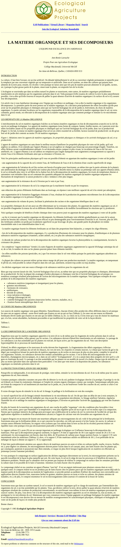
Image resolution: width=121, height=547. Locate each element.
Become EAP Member (66, 516)
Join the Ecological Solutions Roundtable (60, 29)
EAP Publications (41, 24)
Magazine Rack (73, 24)
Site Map (82, 516)
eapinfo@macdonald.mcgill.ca (20, 539)
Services (51, 516)
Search (85, 24)
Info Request (40, 516)
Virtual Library (57, 24)
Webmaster (78, 544)
